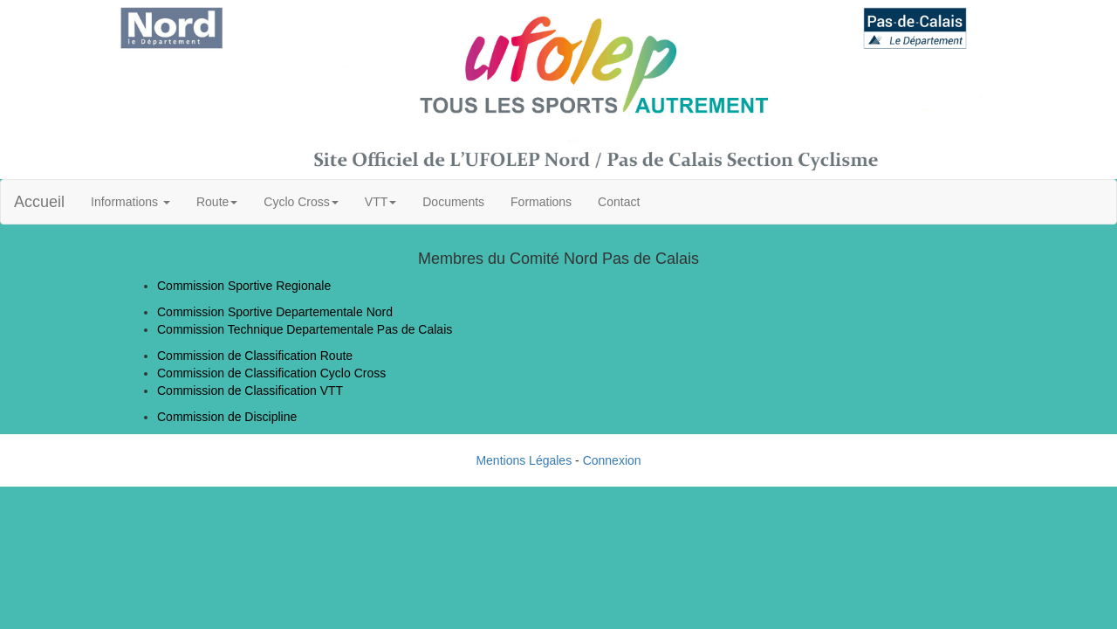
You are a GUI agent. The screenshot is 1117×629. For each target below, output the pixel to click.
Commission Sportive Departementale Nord (275, 312)
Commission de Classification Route (255, 356)
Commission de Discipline (227, 417)
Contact (619, 202)
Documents (453, 202)
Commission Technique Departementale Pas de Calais (304, 329)
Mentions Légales (524, 460)
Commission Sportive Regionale (244, 286)
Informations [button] (130, 202)
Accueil (39, 202)
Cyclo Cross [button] (301, 202)
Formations (541, 202)
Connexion (612, 460)
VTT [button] (380, 202)
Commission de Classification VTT (250, 390)
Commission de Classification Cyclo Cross (271, 373)
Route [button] (216, 202)
